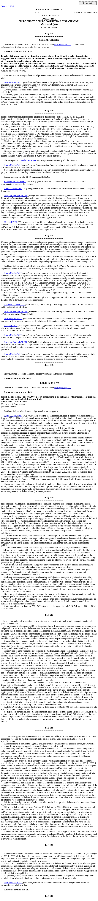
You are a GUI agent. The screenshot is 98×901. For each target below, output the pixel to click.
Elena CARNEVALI (13, 188)
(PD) (25, 188)
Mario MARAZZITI (62, 44)
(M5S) (31, 195)
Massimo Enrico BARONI (16, 195)
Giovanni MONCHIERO (15, 181)
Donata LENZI (10, 222)
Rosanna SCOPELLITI (14, 304)
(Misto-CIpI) (32, 181)
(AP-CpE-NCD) (32, 304)
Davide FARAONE (28, 160)
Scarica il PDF (7, 6)
